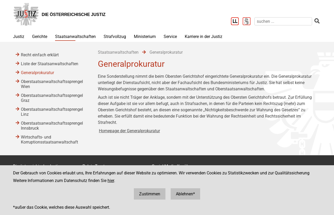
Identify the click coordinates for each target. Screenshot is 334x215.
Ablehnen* (185, 193)
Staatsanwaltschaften (75, 36)
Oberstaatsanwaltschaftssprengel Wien (52, 84)
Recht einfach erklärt (40, 54)
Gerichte (39, 36)
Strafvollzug (115, 36)
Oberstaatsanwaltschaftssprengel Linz (52, 112)
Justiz (18, 36)
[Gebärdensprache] (248, 21)
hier (111, 180)
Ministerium (145, 36)
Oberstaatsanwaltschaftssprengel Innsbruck (52, 126)
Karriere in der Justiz (203, 36)
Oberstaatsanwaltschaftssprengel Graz (52, 98)
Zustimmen (149, 193)
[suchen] (283, 21)
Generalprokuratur (37, 72)
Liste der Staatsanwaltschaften (49, 63)
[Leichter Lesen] (237, 21)
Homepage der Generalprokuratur (129, 130)
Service (170, 36)
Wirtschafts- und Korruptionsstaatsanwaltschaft (49, 140)
